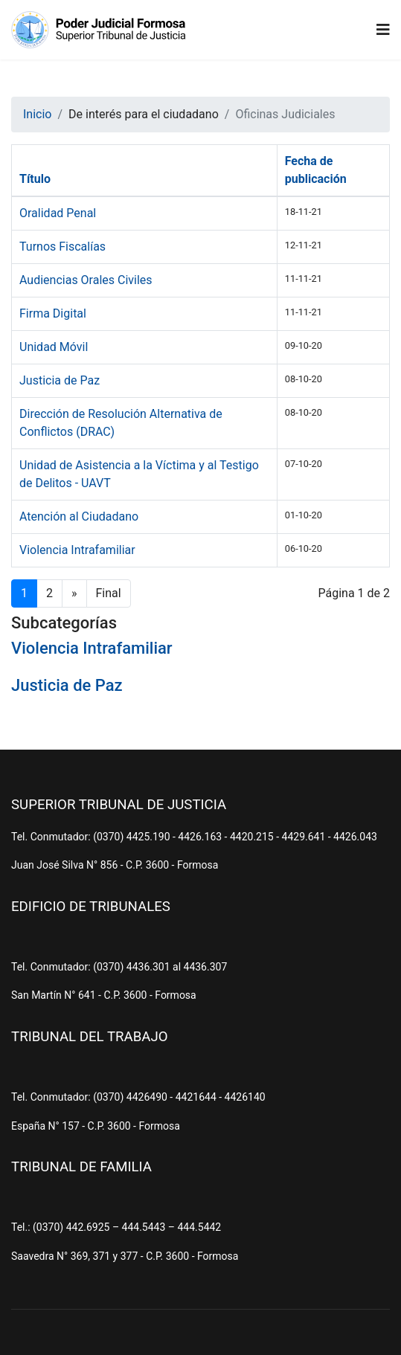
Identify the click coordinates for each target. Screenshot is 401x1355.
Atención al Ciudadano (78, 516)
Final (108, 593)
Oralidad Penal (57, 213)
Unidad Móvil (53, 347)
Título (35, 179)
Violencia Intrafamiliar (77, 550)
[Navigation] (383, 29)
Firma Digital (52, 313)
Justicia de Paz (59, 380)
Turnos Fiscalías (62, 246)
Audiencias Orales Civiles (86, 280)
